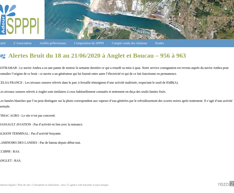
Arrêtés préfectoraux (52, 43)
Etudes (159, 43)
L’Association (22, 43)
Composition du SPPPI (89, 43)
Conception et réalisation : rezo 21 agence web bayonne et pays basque (70, 184)
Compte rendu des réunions (129, 43)
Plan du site (24, 184)
